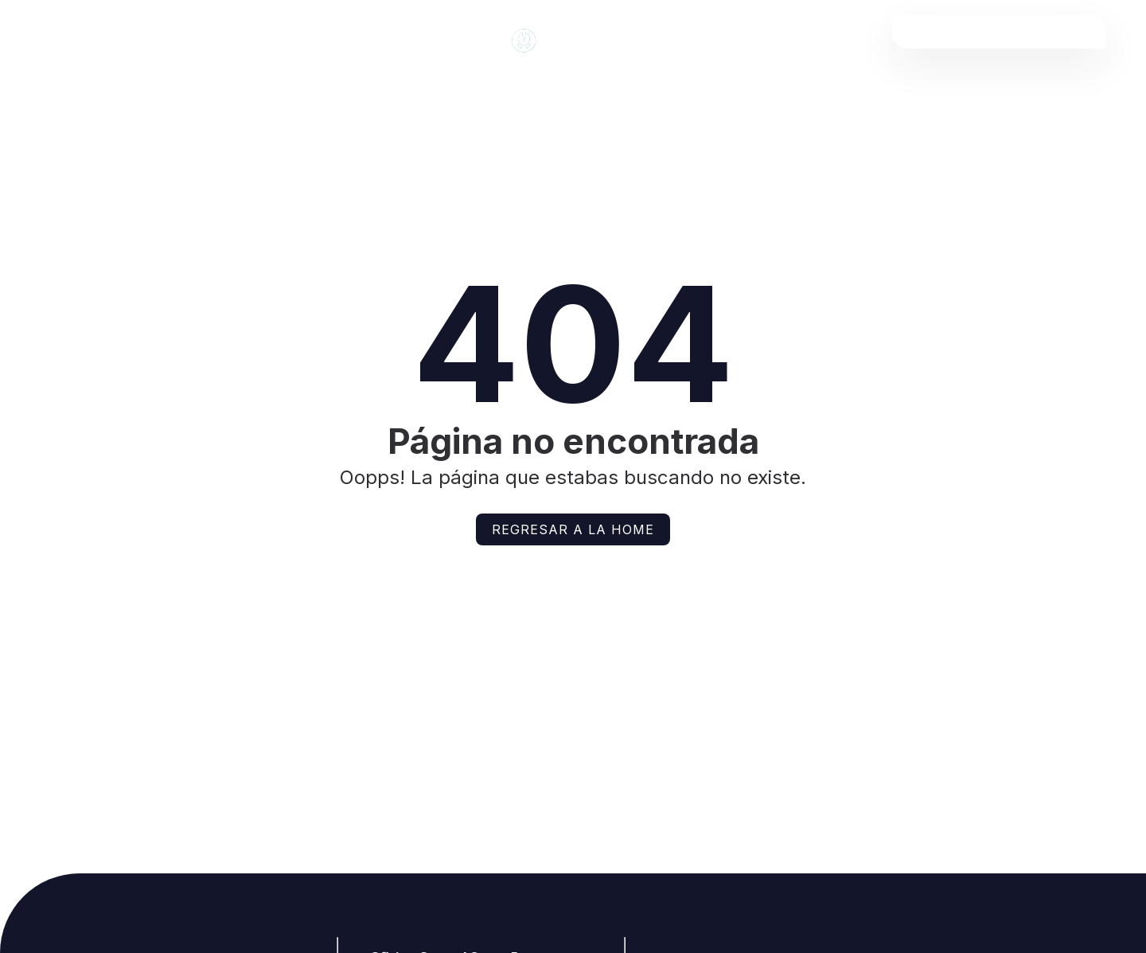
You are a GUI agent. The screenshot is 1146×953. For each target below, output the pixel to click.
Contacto (1068, 90)
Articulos (327, 90)
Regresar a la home (573, 529)
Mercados (476, 90)
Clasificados (763, 90)
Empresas (921, 90)
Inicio (59, 90)
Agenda (614, 90)
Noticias (184, 90)
